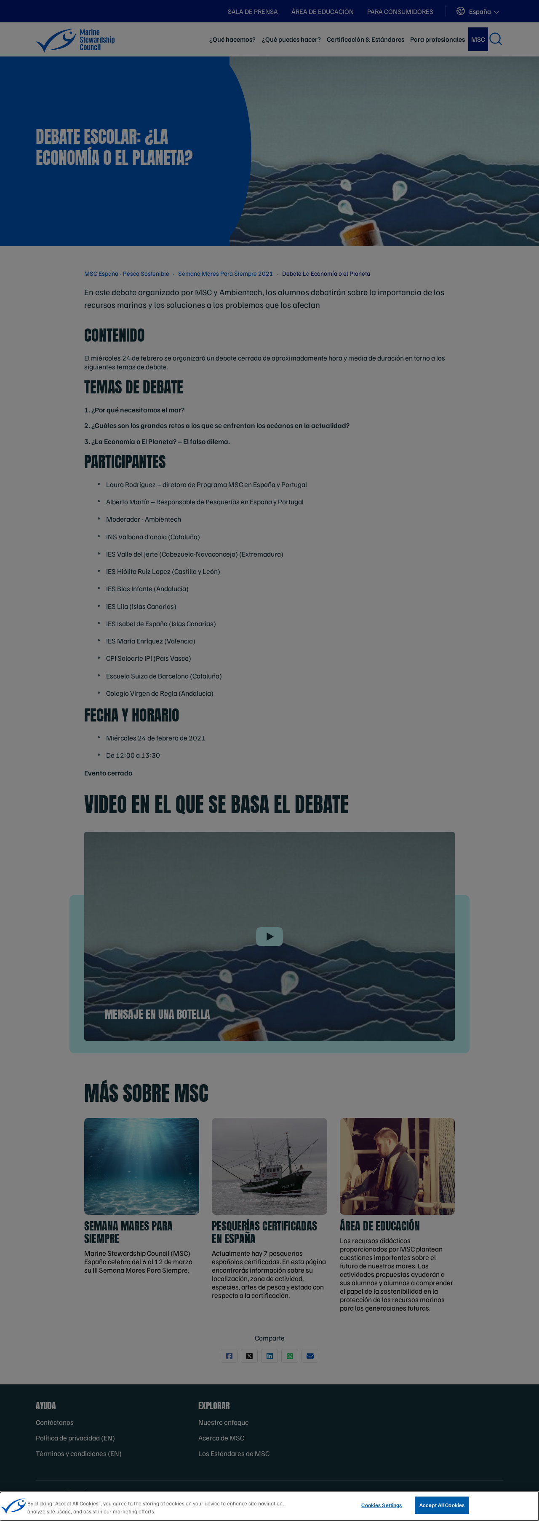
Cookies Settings (381, 1508)
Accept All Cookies (441, 1508)
